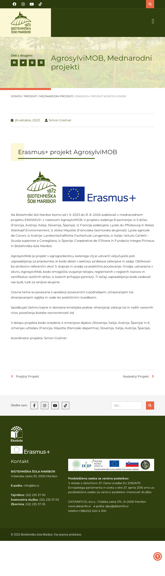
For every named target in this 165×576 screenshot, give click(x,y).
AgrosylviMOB (77, 57)
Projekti (30, 96)
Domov (16, 96)
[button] (150, 4)
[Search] (150, 405)
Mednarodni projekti (56, 96)
